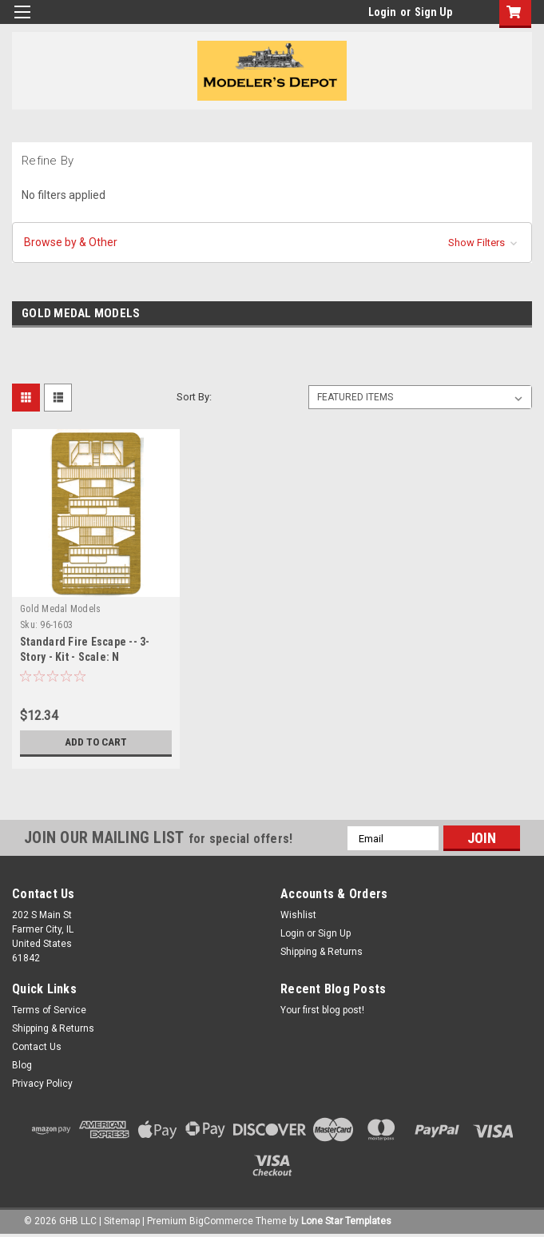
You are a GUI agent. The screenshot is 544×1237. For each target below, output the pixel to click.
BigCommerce (221, 1221)
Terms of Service (49, 1010)
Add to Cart (96, 742)
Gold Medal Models (60, 609)
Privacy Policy (42, 1083)
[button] (272, 242)
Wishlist (298, 915)
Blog (22, 1065)
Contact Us (37, 1046)
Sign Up (433, 12)
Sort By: (194, 397)
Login (382, 12)
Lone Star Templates (346, 1221)
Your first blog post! (322, 1010)
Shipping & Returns (321, 951)
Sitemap (122, 1221)
